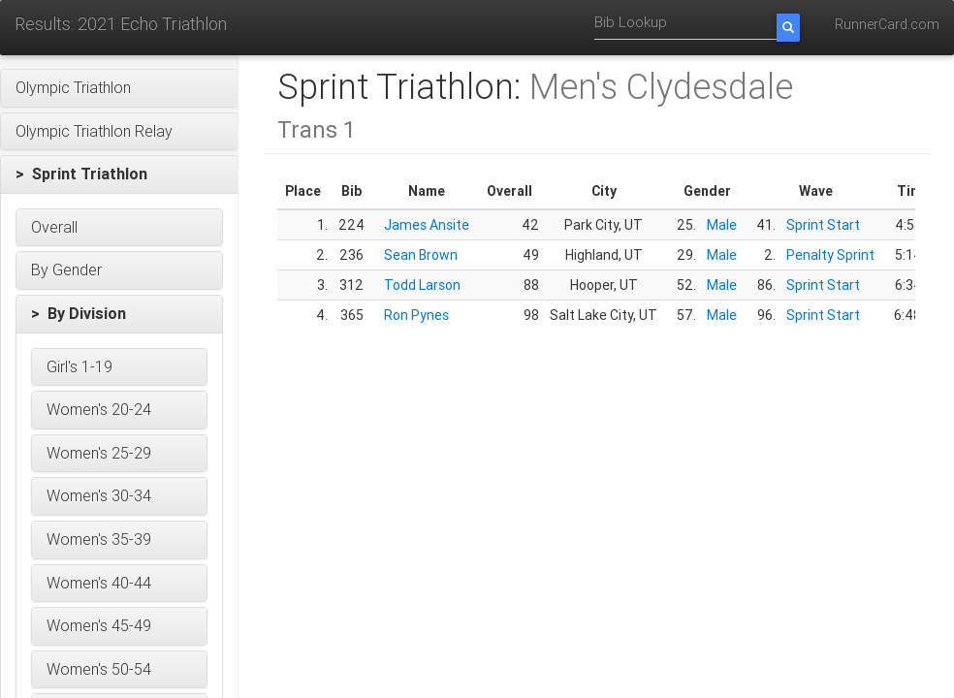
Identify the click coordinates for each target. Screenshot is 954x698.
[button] (119, 88)
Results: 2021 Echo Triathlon (121, 24)
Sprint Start (823, 225)
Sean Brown (421, 255)
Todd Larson (422, 285)
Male (722, 225)
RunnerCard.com (887, 24)
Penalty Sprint (830, 255)
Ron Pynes (416, 315)
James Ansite (426, 225)
